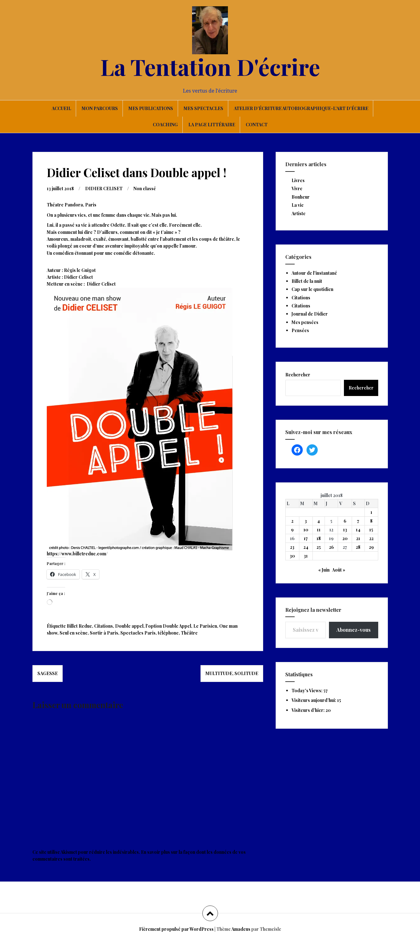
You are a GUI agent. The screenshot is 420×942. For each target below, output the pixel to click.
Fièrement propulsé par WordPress (176, 929)
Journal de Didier (310, 314)
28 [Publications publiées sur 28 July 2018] (358, 547)
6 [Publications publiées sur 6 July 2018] (345, 521)
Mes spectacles (203, 108)
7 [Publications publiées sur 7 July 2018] (358, 521)
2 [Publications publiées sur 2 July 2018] (292, 521)
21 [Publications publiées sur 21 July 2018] (358, 538)
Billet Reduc (79, 626)
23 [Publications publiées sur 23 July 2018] (292, 547)
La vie (298, 205)
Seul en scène (74, 633)
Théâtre (189, 633)
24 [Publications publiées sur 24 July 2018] (305, 547)
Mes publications (150, 108)
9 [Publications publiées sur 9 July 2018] (292, 530)
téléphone (168, 633)
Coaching (165, 125)
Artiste (299, 213)
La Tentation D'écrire (210, 66)
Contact (257, 125)
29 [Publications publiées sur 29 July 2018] (371, 547)
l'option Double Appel (168, 626)
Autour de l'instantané (314, 273)
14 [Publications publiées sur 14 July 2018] (358, 530)
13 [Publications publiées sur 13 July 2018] (345, 530)
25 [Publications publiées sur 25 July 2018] (318, 547)
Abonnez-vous (353, 629)
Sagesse (47, 673)
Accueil (61, 108)
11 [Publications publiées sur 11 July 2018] (319, 530)
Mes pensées (305, 322)
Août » (338, 570)
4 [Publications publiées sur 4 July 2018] (318, 521)
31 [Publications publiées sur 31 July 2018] (306, 556)
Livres (298, 180)
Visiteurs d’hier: (309, 710)
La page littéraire (211, 125)
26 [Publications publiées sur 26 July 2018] (331, 547)
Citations (103, 626)
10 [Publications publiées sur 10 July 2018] (305, 530)
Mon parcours (100, 108)
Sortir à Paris (104, 633)
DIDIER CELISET (104, 188)
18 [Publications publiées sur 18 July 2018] (318, 538)
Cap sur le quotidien (312, 289)
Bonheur (301, 197)
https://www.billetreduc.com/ (77, 554)
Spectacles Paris (138, 633)
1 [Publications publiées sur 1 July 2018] (371, 512)
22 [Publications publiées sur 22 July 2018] (371, 538)
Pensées (300, 330)
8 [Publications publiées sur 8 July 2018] (371, 521)
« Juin (324, 570)
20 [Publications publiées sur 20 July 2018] (345, 538)
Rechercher (297, 375)
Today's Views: (307, 690)
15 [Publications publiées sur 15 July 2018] (371, 530)
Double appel (129, 626)
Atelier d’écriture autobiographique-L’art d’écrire (301, 108)
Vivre (297, 188)
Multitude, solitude (231, 673)
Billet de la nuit (307, 281)
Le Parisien (205, 626)
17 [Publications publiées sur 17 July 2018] (306, 538)
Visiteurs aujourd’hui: (314, 700)
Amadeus (240, 929)
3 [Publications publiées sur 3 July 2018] (306, 521)
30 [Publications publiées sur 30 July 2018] (292, 556)
